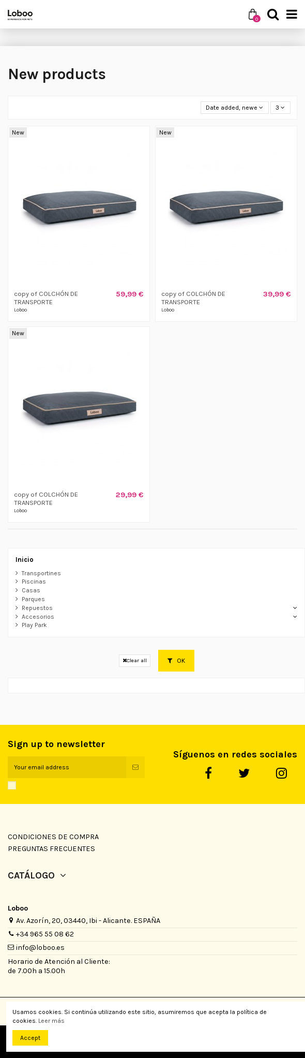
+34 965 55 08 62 (45, 934)
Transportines (41, 573)
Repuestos (37, 608)
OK (176, 660)
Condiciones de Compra (53, 836)
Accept (30, 1037)
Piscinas (34, 581)
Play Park (34, 625)
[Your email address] (67, 767)
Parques (33, 599)
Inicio (25, 559)
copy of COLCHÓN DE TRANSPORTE (46, 298)
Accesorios (38, 616)
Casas (31, 590)
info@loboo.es (40, 947)
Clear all (135, 660)
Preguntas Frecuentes (51, 848)
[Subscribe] (135, 767)
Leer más (51, 1020)
